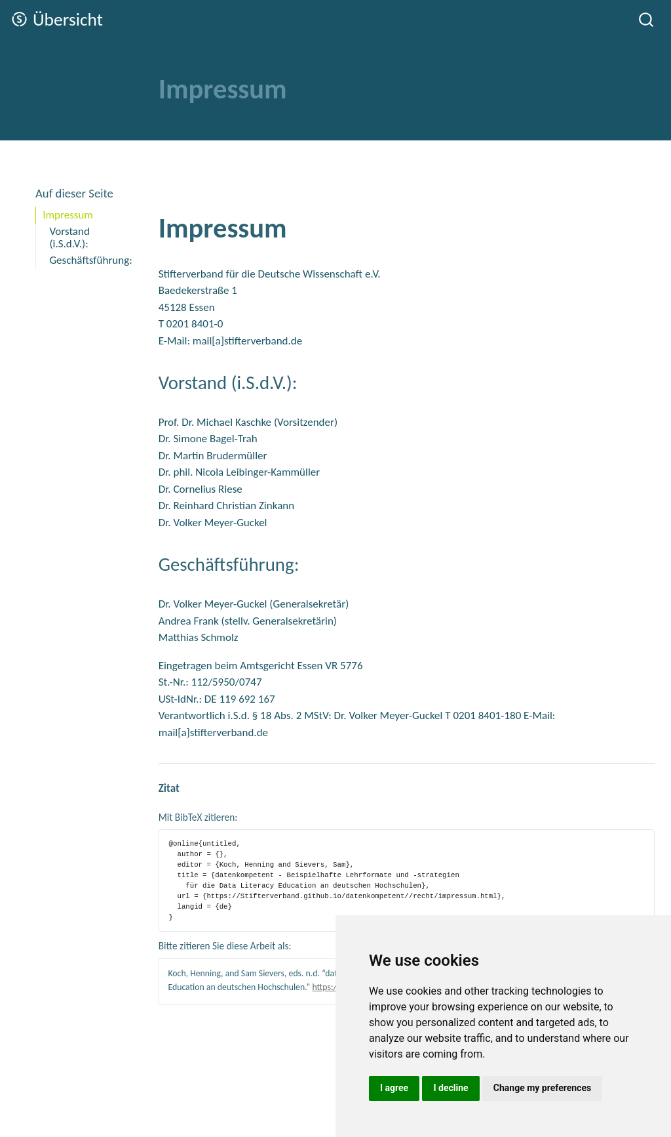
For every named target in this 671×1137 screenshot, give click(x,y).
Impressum (68, 215)
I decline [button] (450, 1088)
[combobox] (647, 19)
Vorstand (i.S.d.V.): (69, 237)
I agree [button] (394, 1088)
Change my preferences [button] (542, 1088)
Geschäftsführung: (89, 260)
